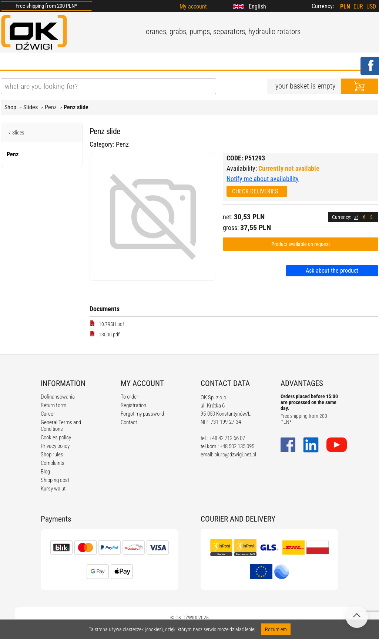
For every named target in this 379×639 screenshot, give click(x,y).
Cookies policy (56, 437)
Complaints (52, 463)
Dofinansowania (58, 396)
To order (129, 396)
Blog (45, 471)
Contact (129, 422)
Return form (53, 405)
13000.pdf (105, 334)
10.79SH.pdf (107, 323)
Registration (133, 405)
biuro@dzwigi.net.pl (235, 454)
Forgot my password (142, 413)
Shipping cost (55, 480)
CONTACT (261, 61)
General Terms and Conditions (61, 425)
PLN (345, 6)
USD (371, 6)
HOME (10, 61)
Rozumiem (276, 629)
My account (193, 6)
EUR (358, 6)
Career (48, 413)
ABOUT (44, 61)
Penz (51, 107)
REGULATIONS (154, 61)
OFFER (78, 61)
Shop (10, 107)
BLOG (111, 61)
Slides (30, 107)
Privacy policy (55, 446)
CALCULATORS (211, 61)
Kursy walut (53, 488)
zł (356, 217)
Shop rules (52, 454)
